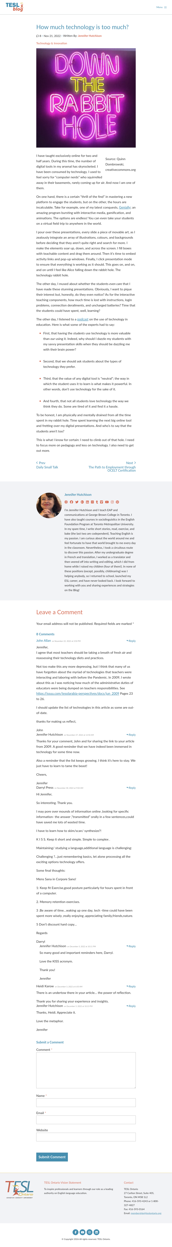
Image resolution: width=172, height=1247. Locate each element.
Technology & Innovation (51, 43)
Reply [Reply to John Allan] (132, 640)
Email (41, 1113)
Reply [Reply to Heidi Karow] (132, 986)
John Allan (43, 640)
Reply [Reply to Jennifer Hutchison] (132, 734)
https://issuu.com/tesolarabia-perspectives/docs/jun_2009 (77, 693)
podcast (82, 319)
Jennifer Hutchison (90, 35)
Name (41, 1096)
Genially (124, 207)
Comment (44, 1049)
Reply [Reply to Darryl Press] (132, 787)
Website (42, 1130)
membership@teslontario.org (146, 1213)
